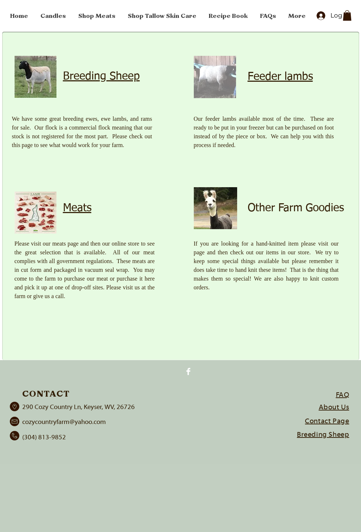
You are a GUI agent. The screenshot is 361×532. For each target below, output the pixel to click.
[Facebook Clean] (188, 371)
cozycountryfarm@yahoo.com (64, 422)
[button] (347, 15)
